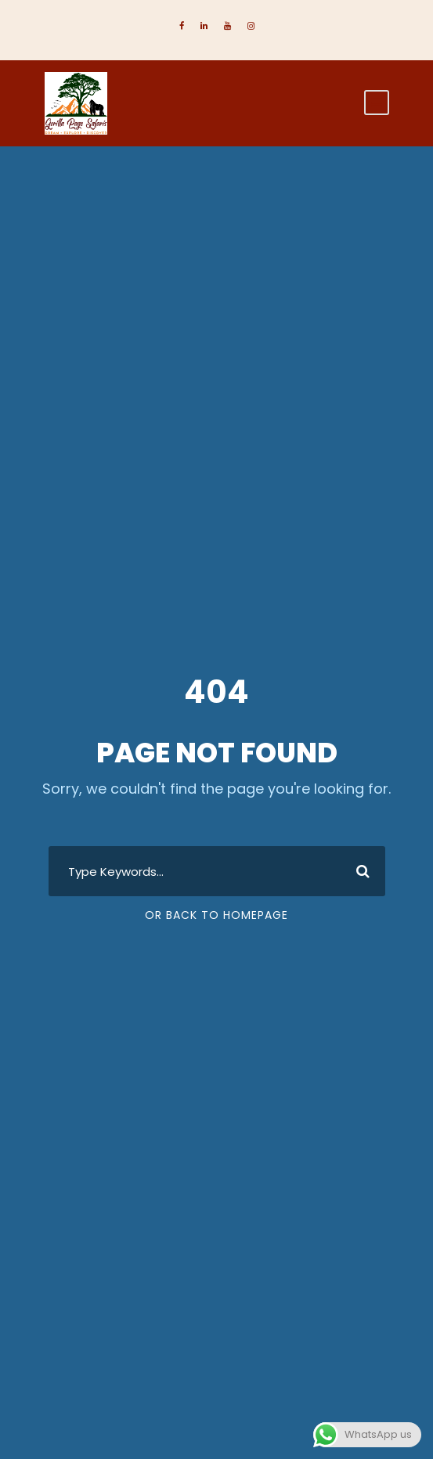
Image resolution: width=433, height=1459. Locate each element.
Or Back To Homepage (216, 915)
